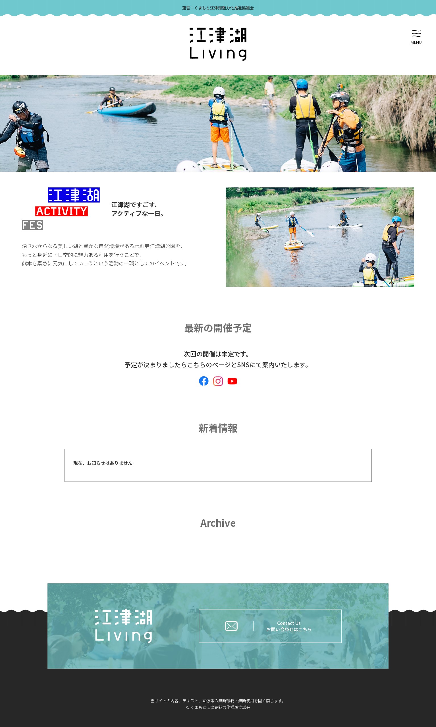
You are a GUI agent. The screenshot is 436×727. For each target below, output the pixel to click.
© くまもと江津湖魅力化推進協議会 (218, 707)
